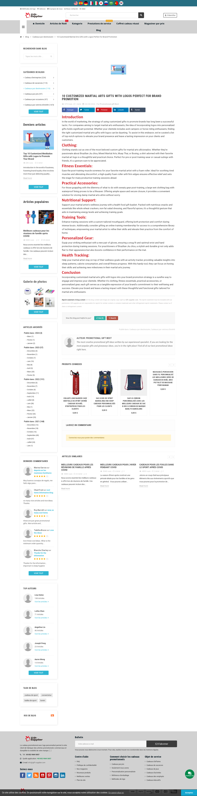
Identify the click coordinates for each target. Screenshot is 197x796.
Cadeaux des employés (155, 776)
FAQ (78, 761)
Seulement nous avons (120, 768)
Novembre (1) (32, 354)
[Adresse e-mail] (110, 744)
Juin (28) (30, 403)
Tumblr (137, 110)
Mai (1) (29, 407)
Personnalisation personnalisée (123, 772)
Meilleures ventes (83, 776)
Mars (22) (30, 410)
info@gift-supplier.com (36, 763)
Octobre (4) (31, 390)
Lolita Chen (39, 611)
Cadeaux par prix (118, 764)
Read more (27, 178)
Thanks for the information (40, 554)
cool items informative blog (43, 491)
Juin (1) (30, 446)
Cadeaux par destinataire (139, 329)
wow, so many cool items (44, 511)
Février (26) (31, 414)
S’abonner (161, 744)
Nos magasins (82, 769)
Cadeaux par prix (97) (33, 94)
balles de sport (31, 700)
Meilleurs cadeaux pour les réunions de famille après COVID (36, 233)
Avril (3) (30, 368)
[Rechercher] (105, 15)
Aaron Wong (40, 659)
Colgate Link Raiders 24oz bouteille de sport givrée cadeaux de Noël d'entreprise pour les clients (75, 403)
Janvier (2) (31, 343)
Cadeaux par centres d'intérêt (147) (39, 105)
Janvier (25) (31, 417)
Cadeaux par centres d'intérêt (163, 329)
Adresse (41, 9)
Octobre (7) (31, 358)
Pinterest (104, 110)
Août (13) (30, 397)
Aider (82, 9)
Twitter (86, 110)
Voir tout (38, 112)
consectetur (47, 695)
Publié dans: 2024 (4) (33, 333)
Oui (100, 318)
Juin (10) (30, 361)
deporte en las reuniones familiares (43, 471)
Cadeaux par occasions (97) (36, 99)
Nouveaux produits (84, 773)
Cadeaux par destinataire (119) (37, 88)
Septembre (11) (33, 393)
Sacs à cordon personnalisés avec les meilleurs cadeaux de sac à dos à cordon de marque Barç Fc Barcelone (134, 403)
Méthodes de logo (28, 9)
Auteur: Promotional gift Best (94, 338)
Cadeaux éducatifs (154, 780)
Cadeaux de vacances (155, 765)
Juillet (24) (31, 442)
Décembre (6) (32, 383)
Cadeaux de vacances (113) (36, 83)
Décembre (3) (32, 351)
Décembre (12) (32, 425)
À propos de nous (55, 9)
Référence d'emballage (120, 775)
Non (112, 318)
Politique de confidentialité (87, 765)
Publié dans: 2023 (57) (33, 347)
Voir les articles (41, 602)
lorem (42, 700)
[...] (50, 751)
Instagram (56, 775)
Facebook (22, 775)
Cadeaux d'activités (154, 773)
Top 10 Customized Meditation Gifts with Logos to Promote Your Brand (37, 156)
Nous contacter (71, 9)
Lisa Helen (39, 595)
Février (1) (31, 340)
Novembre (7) (32, 386)
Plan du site (81, 780)
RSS (36, 775)
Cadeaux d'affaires (154, 761)
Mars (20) (30, 372)
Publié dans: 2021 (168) (34, 421)
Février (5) (31, 375)
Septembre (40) (33, 435)
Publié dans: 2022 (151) (34, 379)
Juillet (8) (30, 400)
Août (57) (30, 439)
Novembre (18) (32, 428)
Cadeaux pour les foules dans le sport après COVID (156, 466)
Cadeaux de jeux (153, 769)
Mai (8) (29, 365)
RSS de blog (38, 715)
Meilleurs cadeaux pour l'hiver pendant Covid (118, 466)
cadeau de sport (31, 695)
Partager (70, 110)
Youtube (42, 775)
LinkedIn (121, 110)
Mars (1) (30, 336)
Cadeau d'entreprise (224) (35, 78)
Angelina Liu (40, 627)
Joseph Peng (40, 643)
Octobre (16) (32, 432)
